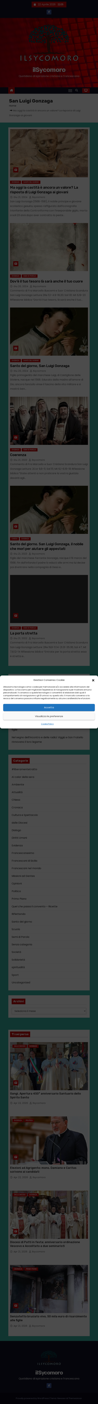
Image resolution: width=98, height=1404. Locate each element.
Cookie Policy (47, 724)
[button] (93, 680)
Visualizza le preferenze (49, 716)
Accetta (49, 707)
